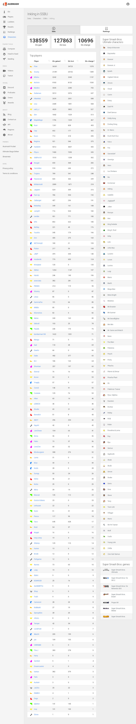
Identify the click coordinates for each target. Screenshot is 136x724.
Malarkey (37, 206)
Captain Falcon (111, 77)
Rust (36, 125)
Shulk (107, 466)
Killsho (36, 77)
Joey (36, 570)
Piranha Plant (110, 377)
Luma (36, 457)
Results (8, 27)
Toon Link (109, 507)
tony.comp (38, 538)
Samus (108, 448)
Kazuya (108, 212)
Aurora (36, 565)
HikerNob (37, 99)
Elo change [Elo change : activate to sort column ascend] (89, 61)
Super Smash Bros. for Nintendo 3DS (115, 587)
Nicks (36, 484)
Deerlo (36, 350)
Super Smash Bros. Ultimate (114, 571)
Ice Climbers (110, 171)
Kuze (36, 511)
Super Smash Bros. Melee (114, 609)
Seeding (8, 59)
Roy (106, 436)
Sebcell (36, 324)
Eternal (36, 372)
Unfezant (37, 506)
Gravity (36, 72)
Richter (108, 407)
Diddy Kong (109, 118)
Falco (107, 142)
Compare (9, 49)
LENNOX (37, 404)
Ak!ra (36, 490)
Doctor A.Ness (39, 500)
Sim (35, 115)
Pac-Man (108, 342)
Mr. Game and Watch (113, 330)
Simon (107, 472)
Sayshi (36, 425)
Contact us (9, 119)
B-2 (35, 361)
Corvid (36, 388)
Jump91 (37, 211)
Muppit (36, 532)
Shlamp (37, 543)
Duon (36, 136)
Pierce (36, 516)
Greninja (108, 160)
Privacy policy (8, 168)
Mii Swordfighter (111, 319)
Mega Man (109, 289)
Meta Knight (109, 295)
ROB (107, 419)
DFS (35, 222)
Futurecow (38, 179)
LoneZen (37, 447)
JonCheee (38, 431)
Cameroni (37, 602)
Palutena (108, 348)
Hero (107, 165)
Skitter (36, 270)
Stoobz (36, 409)
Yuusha (37, 233)
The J (36, 650)
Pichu (107, 360)
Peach (107, 354)
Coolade (37, 393)
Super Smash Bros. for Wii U (115, 579)
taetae (36, 672)
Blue (35, 463)
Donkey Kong (110, 124)
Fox (106, 148)
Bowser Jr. (109, 65)
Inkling (107, 189)
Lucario (108, 254)
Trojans (37, 174)
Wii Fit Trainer (110, 525)
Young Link (109, 542)
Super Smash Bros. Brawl (114, 595)
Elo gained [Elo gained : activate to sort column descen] (56, 61)
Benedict (37, 415)
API (6, 125)
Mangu (36, 340)
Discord (8, 87)
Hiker (36, 398)
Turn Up (37, 195)
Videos (8, 71)
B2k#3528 (38, 581)
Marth (107, 283)
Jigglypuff (109, 201)
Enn (35, 238)
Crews (8, 98)
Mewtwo (108, 301)
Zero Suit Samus (111, 554)
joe (35, 640)
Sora (107, 489)
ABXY (36, 420)
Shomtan (37, 366)
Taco (36, 522)
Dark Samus (110, 112)
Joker (107, 207)
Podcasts (9, 93)
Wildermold (38, 184)
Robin (107, 425)
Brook (36, 554)
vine (35, 104)
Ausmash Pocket (9, 146)
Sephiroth (109, 454)
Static (36, 575)
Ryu (106, 442)
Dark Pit (108, 107)
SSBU (45, 18)
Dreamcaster (39, 666)
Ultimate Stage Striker (11, 152)
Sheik (107, 460)
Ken (106, 218)
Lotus (36, 297)
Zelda (107, 548)
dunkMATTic (38, 586)
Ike (106, 177)
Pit (106, 383)
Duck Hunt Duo (111, 136)
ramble (36, 216)
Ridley (107, 413)
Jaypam (37, 190)
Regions (8, 129)
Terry (107, 501)
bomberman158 (40, 334)
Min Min (108, 324)
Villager (108, 513)
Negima (37, 141)
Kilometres (38, 313)
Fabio (36, 441)
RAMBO (37, 693)
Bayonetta (109, 53)
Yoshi (107, 536)
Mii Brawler (109, 307)
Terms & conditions (10, 173)
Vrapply (36, 382)
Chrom (108, 83)
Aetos (36, 318)
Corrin (107, 95)
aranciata (37, 281)
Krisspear (37, 265)
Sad (35, 345)
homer (36, 548)
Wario (107, 519)
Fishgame (37, 559)
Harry (36, 656)
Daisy (107, 101)
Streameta (6, 157)
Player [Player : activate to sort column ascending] (36, 61)
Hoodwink (37, 259)
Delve (36, 479)
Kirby (107, 236)
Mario (107, 277)
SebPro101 (38, 158)
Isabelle (108, 195)
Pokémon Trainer (111, 389)
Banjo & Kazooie (111, 48)
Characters (9, 37)
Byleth (107, 71)
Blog (7, 114)
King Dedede (110, 224)
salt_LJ (36, 109)
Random (108, 401)
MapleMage (38, 120)
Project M (110, 603)
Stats (53, 29)
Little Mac (109, 248)
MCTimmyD (38, 243)
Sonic (107, 483)
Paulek (36, 329)
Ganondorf (109, 154)
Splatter (37, 704)
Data (29, 18)
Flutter (36, 249)
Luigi (107, 271)
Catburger (37, 200)
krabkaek (37, 607)
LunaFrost (37, 629)
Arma (36, 436)
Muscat (37, 495)
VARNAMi (37, 645)
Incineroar (109, 183)
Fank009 (37, 147)
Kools (36, 468)
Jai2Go (36, 688)
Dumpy (36, 473)
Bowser (108, 59)
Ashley (36, 227)
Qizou (36, 714)
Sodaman (37, 93)
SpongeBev (38, 613)
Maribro (37, 88)
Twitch (8, 76)
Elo (6, 12)
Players (8, 17)
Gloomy (37, 291)
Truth (36, 597)
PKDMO (37, 286)
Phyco (36, 152)
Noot (36, 527)
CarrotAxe (37, 168)
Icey (35, 709)
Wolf (107, 531)
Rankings (9, 32)
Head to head (10, 54)
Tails (36, 677)
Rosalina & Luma (111, 430)
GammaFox (38, 302)
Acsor (36, 377)
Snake (107, 477)
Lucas (107, 260)
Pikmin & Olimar (111, 372)
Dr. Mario (108, 130)
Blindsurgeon (39, 452)
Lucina (108, 265)
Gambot (37, 661)
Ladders (8, 22)
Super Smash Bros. (114, 617)
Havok (36, 275)
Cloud (107, 89)
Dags (36, 698)
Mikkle (36, 307)
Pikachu (108, 366)
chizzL (36, 618)
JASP (36, 254)
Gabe (36, 356)
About (8, 135)
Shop (36, 591)
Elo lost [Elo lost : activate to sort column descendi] (71, 61)
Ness (107, 336)
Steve (107, 495)
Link (107, 242)
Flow (35, 66)
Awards (8, 103)
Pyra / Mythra (110, 395)
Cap (35, 131)
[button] (128, 4)
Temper (37, 623)
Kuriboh (37, 682)
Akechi (36, 634)
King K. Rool (109, 230)
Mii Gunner (109, 313)
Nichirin (37, 83)
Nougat (36, 163)
